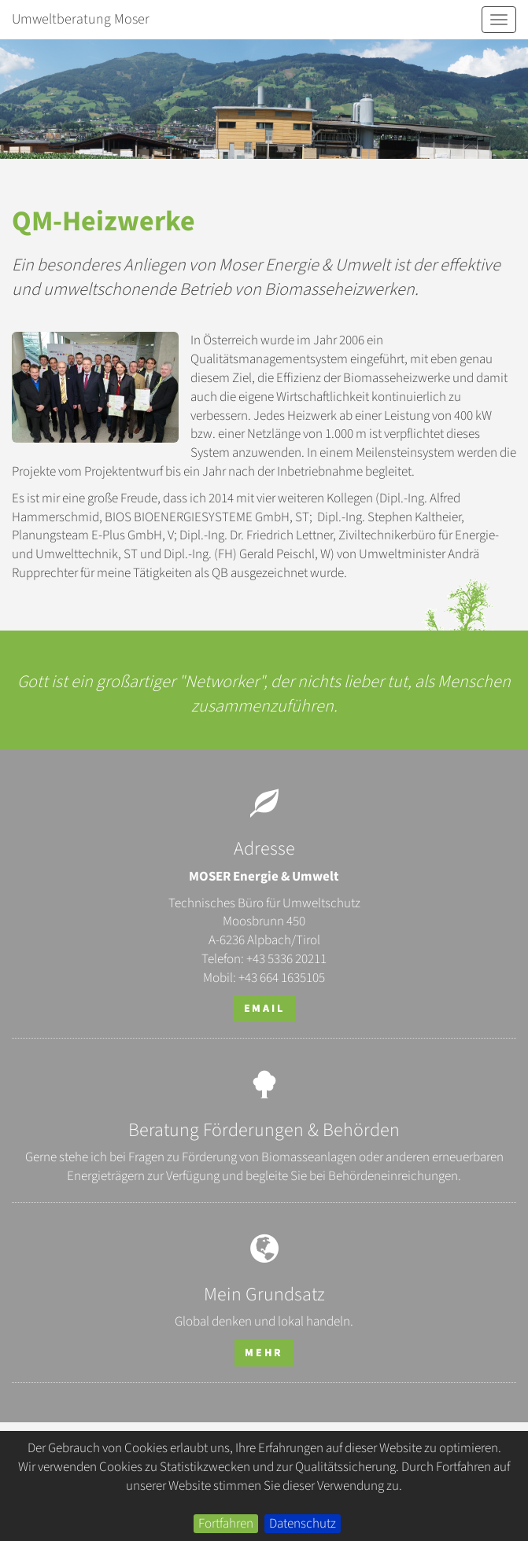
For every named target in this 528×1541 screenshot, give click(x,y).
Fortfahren (225, 1523)
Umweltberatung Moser (81, 19)
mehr (263, 1353)
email (264, 1009)
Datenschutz (302, 1523)
